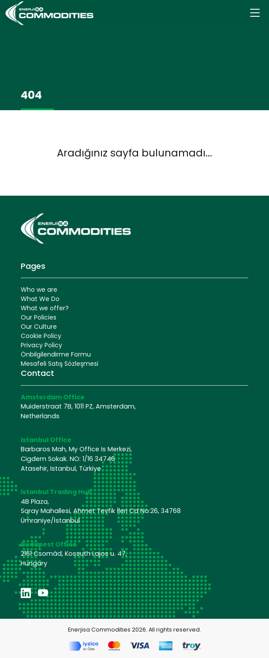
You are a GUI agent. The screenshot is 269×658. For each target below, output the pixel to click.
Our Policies (38, 317)
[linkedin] (26, 593)
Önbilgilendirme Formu (56, 354)
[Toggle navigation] (255, 13)
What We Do (40, 298)
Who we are (39, 289)
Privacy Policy (41, 345)
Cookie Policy (41, 335)
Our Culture (39, 326)
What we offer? (45, 308)
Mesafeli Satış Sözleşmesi (59, 363)
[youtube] (43, 593)
